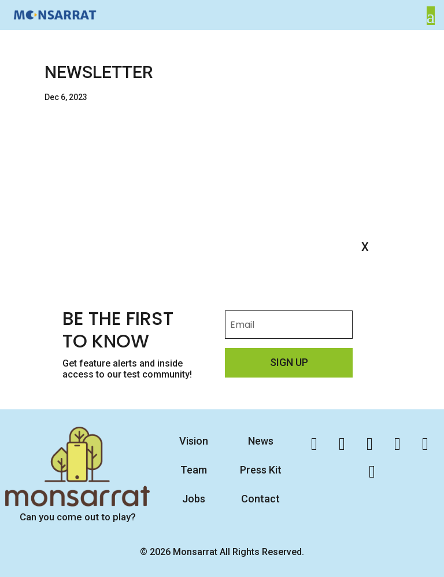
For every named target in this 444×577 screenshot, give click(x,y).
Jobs (193, 499)
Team (193, 470)
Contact (260, 499)
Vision (193, 441)
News (260, 441)
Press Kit (261, 470)
